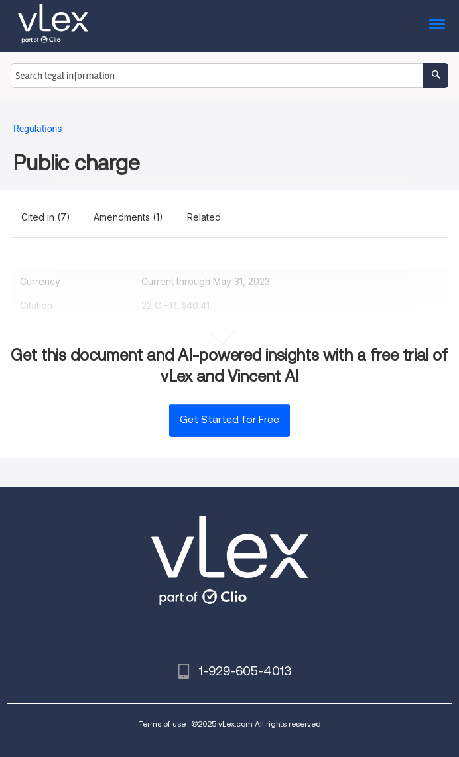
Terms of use (162, 723)
